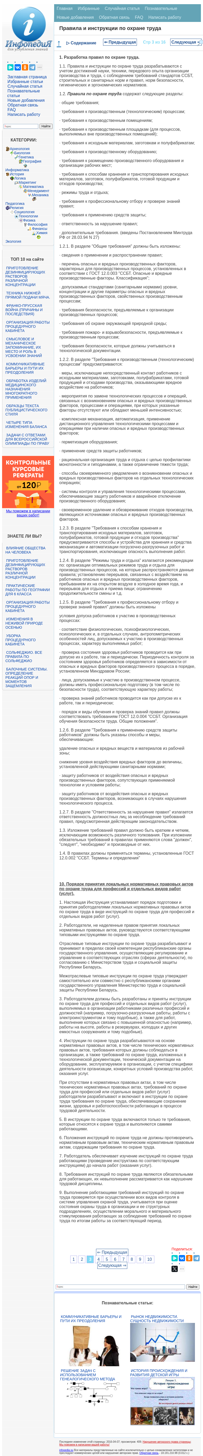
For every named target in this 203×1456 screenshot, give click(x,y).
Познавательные (161, 8)
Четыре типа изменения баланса (26, 424)
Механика (40, 195)
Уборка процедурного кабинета (20, 640)
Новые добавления (26, 100)
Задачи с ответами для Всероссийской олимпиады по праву (27, 439)
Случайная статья (25, 86)
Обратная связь (23, 105)
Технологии (28, 216)
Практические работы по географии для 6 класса (27, 590)
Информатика (17, 170)
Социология (24, 212)
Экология (13, 241)
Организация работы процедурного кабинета (27, 326)
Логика (20, 178)
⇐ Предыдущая (120, 42)
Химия (41, 233)
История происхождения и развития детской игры (158, 1373)
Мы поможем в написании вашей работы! (84, 1444)
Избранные (89, 8)
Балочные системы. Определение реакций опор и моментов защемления (26, 677)
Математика (33, 187)
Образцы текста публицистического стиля (26, 410)
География (32, 161)
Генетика (26, 157)
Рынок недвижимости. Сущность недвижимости (157, 1319)
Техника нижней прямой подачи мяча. (27, 295)
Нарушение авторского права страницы (167, 1441)
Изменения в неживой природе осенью (24, 623)
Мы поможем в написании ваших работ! (28, 513)
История (17, 174)
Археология (20, 149)
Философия (37, 224)
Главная (65, 8)
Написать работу (24, 114)
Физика (29, 220)
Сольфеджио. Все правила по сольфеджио (23, 656)
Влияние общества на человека (25, 550)
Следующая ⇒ (186, 42)
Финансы (39, 229)
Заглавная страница (27, 77)
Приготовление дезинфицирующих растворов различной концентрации (25, 276)
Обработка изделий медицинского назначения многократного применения (25, 389)
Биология (22, 153)
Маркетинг (27, 182)
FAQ (12, 110)
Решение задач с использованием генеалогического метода (87, 1375)
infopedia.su (66, 1450)
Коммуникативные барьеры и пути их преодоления (25, 368)
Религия (17, 208)
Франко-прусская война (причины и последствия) (24, 310)
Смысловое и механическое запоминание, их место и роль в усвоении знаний (23, 347)
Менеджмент (38, 191)
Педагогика (14, 203)
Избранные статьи (25, 81)
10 (149, 1259)
